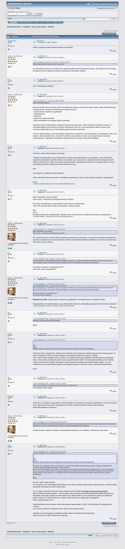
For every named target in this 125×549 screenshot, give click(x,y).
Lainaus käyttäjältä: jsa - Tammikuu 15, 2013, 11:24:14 (48, 284)
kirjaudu (17, 12)
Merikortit (40, 41)
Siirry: (90, 535)
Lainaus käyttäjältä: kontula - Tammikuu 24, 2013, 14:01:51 (50, 422)
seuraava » (115, 31)
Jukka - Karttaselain (15, 223)
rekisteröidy (26, 12)
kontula (10, 396)
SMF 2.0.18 (52, 542)
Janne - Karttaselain (15, 56)
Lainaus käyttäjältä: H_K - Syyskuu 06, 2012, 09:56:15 (48, 101)
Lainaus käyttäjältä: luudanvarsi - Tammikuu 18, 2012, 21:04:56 (51, 62)
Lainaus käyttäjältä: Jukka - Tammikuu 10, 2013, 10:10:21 (49, 259)
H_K (9, 79)
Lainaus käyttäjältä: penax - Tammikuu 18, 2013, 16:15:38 (49, 451)
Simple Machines (71, 542)
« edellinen (106, 31)
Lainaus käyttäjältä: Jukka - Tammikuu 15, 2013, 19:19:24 (49, 318)
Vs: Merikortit (42, 56)
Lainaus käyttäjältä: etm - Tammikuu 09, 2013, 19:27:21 (49, 229)
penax (10, 147)
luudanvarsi (12, 41)
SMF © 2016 (61, 542)
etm (9, 190)
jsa (9, 253)
